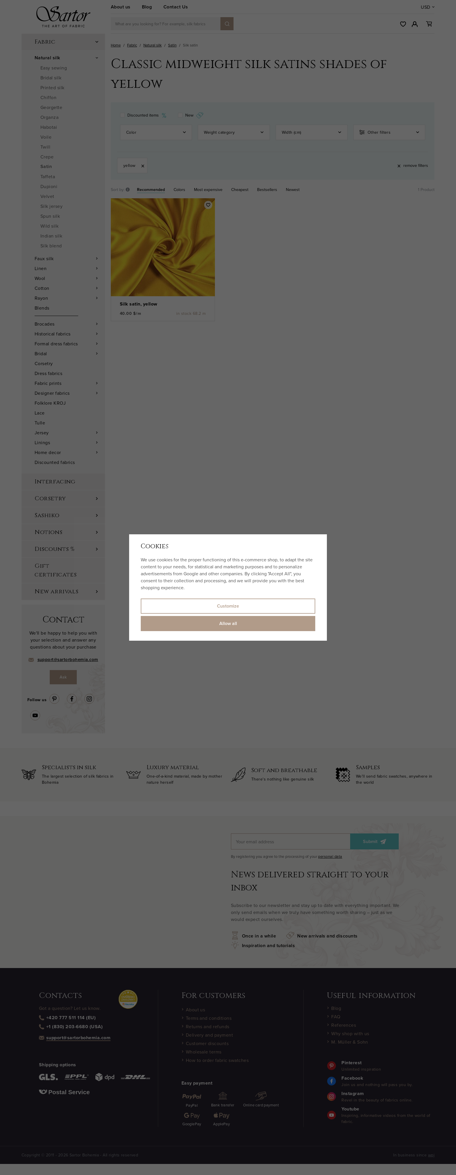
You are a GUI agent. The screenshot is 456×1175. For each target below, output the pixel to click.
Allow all (228, 623)
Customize (228, 606)
